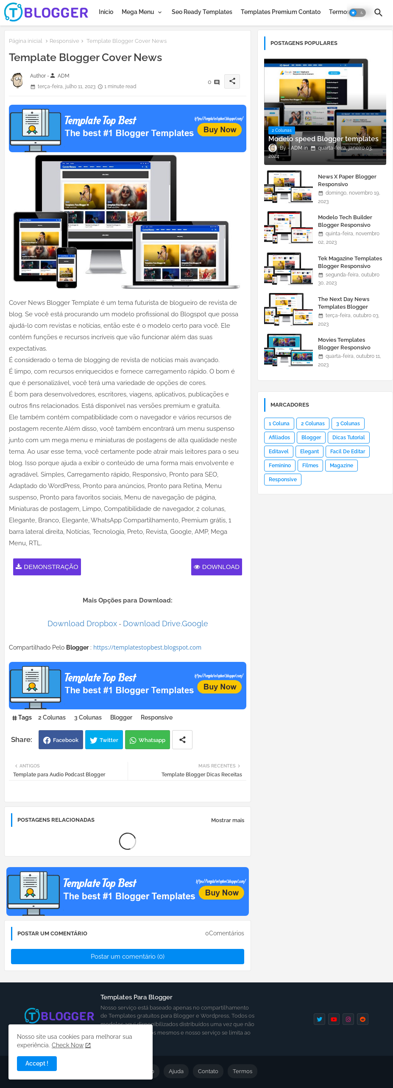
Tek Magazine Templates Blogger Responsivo (350, 262)
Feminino (280, 466)
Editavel (279, 452)
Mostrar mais (227, 820)
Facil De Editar (347, 452)
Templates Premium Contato (281, 11)
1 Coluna (279, 424)
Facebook (65, 740)
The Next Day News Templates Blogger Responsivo (343, 307)
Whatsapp (152, 740)
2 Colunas (52, 717)
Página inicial (25, 41)
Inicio (106, 11)
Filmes (310, 466)
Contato (208, 1071)
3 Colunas (88, 717)
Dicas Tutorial (348, 438)
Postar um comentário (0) (127, 956)
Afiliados (279, 438)
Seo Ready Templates (202, 11)
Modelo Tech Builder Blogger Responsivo (345, 221)
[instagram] (348, 1019)
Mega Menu (138, 11)
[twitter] (319, 1019)
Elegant (309, 452)
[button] (357, 12)
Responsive (64, 41)
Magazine (341, 466)
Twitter (109, 740)
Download (221, 566)
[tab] (106, 12)
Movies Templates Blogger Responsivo (344, 344)
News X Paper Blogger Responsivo (347, 180)
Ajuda (176, 1071)
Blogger (121, 717)
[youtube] (334, 1019)
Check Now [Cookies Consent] (68, 1045)
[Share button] (182, 739)
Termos (242, 1071)
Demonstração (51, 566)
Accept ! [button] (36, 1063)
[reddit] (362, 1019)
